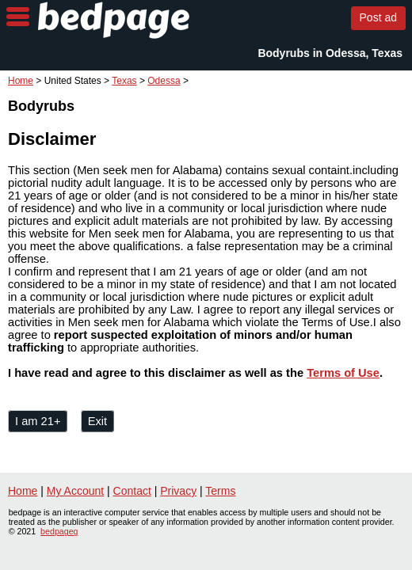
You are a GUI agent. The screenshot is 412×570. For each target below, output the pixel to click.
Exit (97, 421)
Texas (124, 80)
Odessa (163, 80)
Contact (132, 490)
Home (20, 80)
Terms (220, 490)
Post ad (378, 17)
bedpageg (59, 531)
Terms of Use (343, 373)
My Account (75, 490)
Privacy (178, 490)
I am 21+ (37, 421)
